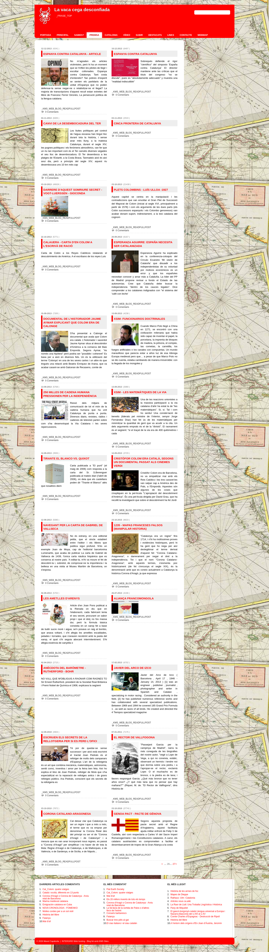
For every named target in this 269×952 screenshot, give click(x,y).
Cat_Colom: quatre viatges (56, 889)
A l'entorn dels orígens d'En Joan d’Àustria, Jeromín (196, 923)
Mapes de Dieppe (179, 894)
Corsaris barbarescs (116, 913)
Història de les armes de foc (184, 891)
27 (174, 864)
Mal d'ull (47, 921)
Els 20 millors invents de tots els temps (125, 899)
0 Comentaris (51, 112)
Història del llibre (51, 914)
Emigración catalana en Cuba (57, 904)
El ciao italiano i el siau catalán (121, 923)
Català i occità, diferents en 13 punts (61, 892)
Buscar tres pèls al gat (117, 920)
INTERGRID (67, 941)
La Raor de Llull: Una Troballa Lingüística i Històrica (196, 904)
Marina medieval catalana (55, 901)
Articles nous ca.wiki (181, 901)
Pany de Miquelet (179, 908)
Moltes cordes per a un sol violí (58, 911)
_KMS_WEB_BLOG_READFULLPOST (61, 108)
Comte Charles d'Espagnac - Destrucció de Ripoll (195, 916)
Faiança (47, 918)
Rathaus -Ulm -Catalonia (183, 898)
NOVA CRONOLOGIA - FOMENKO (60, 908)
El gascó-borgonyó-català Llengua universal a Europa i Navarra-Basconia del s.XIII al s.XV (198, 912)
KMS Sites (104, 941)
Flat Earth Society (115, 889)
